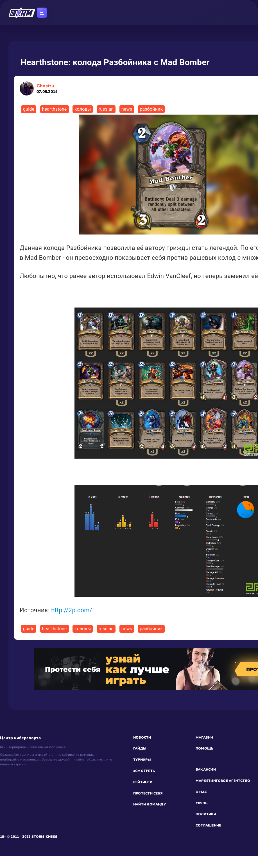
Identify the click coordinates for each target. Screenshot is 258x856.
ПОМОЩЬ (204, 748)
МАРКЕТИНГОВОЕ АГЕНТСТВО (223, 780)
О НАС (201, 792)
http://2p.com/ (71, 610)
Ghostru (47, 88)
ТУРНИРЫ (142, 759)
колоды (82, 109)
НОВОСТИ (142, 737)
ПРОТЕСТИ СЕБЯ (148, 793)
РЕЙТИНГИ (142, 782)
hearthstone (54, 109)
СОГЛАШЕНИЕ (208, 825)
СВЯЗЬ (201, 803)
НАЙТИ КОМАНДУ (149, 804)
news (126, 109)
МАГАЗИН (204, 737)
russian (106, 109)
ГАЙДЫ (139, 748)
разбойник (151, 109)
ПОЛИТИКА (206, 814)
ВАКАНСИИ (206, 769)
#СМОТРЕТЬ (144, 771)
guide (28, 109)
